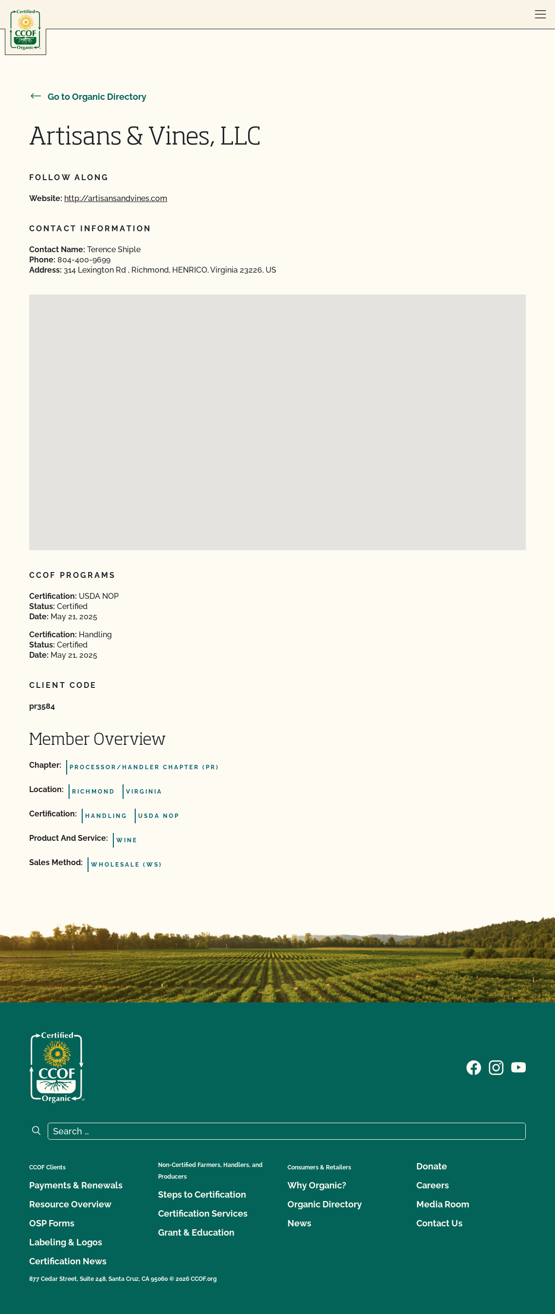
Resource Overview (70, 1204)
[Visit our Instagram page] (496, 1067)
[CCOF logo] (25, 30)
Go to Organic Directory (87, 97)
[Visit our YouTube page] (518, 1067)
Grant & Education (196, 1232)
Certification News (68, 1261)
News (299, 1223)
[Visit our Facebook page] (473, 1067)
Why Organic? (316, 1185)
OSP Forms (51, 1223)
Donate (431, 1166)
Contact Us (439, 1223)
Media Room (442, 1204)
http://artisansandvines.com (115, 198)
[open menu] (540, 14)
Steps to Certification (202, 1194)
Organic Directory (324, 1204)
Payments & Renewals (76, 1185)
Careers (432, 1185)
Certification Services (203, 1213)
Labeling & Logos (65, 1242)
